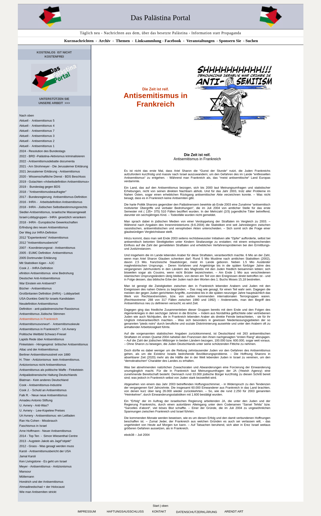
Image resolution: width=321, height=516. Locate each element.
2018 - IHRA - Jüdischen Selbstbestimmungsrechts (53, 207)
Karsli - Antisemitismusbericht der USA (45, 451)
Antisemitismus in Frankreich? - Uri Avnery (47, 329)
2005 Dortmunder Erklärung (38, 258)
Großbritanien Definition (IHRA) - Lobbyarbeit (49, 293)
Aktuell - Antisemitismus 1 (37, 146)
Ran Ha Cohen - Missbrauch (38, 420)
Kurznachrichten (79, 41)
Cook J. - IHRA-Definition (36, 268)
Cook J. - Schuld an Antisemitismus (43, 390)
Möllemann (26, 476)
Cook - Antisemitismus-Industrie (40, 385)
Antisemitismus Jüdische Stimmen (42, 314)
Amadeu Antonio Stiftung (36, 400)
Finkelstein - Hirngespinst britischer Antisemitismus (53, 344)
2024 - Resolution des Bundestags (42, 151)
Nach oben (26, 115)
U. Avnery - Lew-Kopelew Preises (42, 410)
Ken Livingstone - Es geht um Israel (43, 461)
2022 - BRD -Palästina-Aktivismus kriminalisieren (52, 156)
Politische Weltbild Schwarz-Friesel (42, 334)
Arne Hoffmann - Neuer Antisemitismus (45, 431)
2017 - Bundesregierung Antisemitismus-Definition (53, 197)
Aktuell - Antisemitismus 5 (37, 120)
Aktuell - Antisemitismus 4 (37, 125)
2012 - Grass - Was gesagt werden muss (46, 446)
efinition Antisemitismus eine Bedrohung (46, 273)
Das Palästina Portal (160, 17)
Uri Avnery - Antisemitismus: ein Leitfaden (47, 415)
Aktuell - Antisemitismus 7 (37, 130)
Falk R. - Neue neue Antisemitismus (43, 395)
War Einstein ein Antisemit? (37, 283)
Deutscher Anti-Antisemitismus (39, 278)
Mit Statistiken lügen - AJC (37, 263)
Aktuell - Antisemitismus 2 (37, 141)
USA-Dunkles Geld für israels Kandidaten (47, 298)
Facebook (173, 41)
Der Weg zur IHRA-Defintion (38, 232)
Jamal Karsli (27, 456)
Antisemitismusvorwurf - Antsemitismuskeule (49, 324)
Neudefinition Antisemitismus (38, 303)
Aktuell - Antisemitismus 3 (37, 136)
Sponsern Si (229, 41)
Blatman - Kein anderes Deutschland (44, 380)
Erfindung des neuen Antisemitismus (43, 227)
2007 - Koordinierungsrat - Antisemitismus (47, 247)
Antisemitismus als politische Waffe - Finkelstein (51, 370)
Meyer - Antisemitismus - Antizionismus (45, 466)
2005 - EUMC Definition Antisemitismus (46, 253)
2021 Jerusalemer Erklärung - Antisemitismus (49, 171)
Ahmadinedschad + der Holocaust (42, 486)
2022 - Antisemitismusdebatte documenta (47, 161)
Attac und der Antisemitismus (38, 349)
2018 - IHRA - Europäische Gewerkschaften (48, 222)
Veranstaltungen (200, 41)
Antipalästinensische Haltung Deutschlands (48, 375)
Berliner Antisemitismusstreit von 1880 (44, 354)
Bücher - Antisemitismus (35, 288)
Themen (123, 41)
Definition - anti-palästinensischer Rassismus (49, 308)
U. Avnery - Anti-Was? (34, 405)
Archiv (104, 41)
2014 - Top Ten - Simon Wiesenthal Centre (48, 436)
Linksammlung (148, 41)
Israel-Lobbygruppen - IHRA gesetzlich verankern (52, 217)
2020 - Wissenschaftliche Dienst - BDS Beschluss (52, 176)
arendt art (233, 511)
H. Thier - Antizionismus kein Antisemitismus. (49, 359)
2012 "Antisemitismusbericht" (38, 242)
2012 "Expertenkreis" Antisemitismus (44, 237)
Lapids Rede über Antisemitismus (41, 339)
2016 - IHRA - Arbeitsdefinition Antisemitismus (50, 202)
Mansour (25, 471)
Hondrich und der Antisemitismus (41, 481)
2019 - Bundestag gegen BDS (39, 186)
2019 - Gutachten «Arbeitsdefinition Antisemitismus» (54, 181)
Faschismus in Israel (33, 425)
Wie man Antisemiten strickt (38, 492)
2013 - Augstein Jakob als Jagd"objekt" (45, 441)
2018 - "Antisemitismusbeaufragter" (43, 192)
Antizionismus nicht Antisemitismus (42, 364)
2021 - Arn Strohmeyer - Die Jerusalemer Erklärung (53, 166)
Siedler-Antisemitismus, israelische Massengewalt (52, 212)
